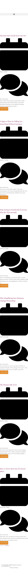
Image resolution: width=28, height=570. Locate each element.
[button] (14, 14)
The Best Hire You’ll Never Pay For (13, 36)
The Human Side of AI (8, 385)
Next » (7, 545)
